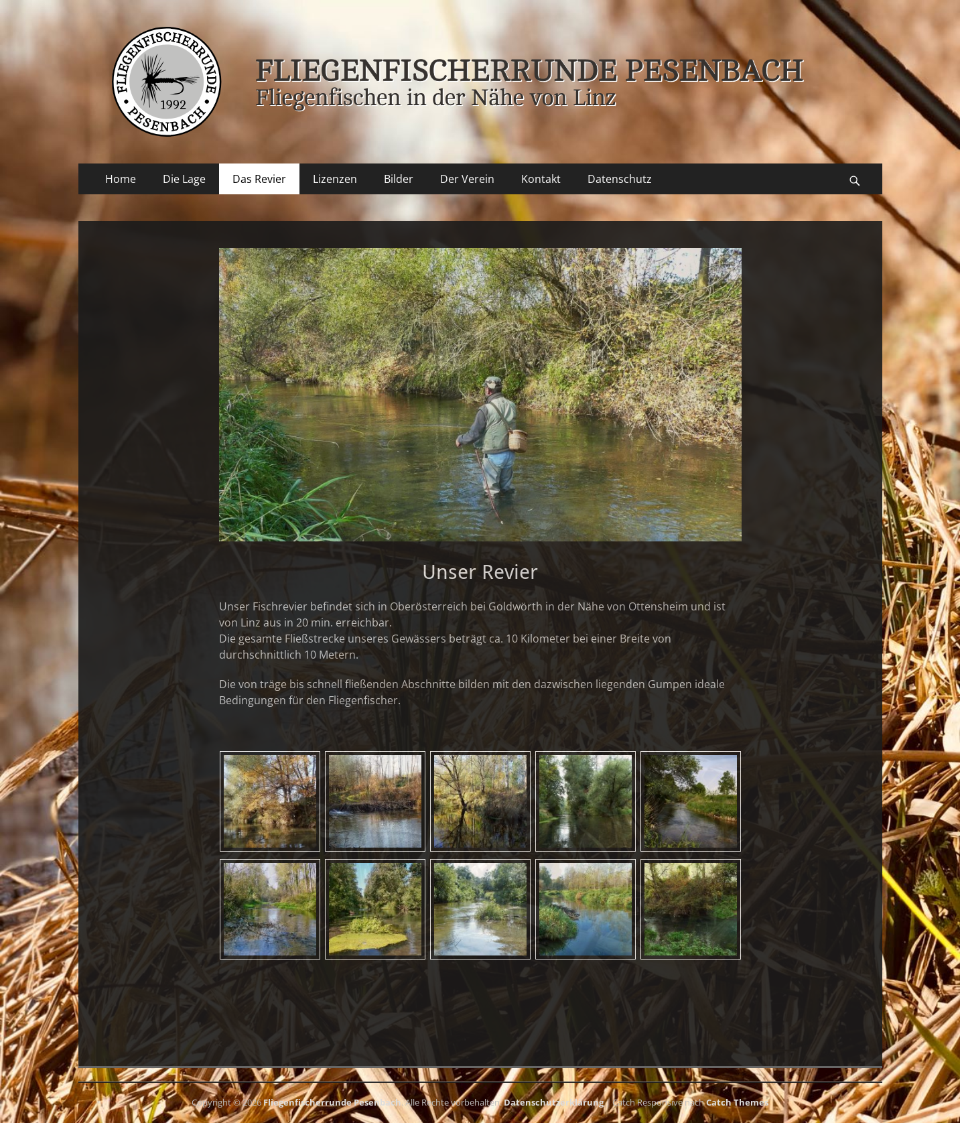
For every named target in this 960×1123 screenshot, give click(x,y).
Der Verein (467, 179)
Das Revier (259, 179)
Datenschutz (620, 179)
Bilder (398, 179)
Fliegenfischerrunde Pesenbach (332, 1102)
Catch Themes (737, 1102)
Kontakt (541, 179)
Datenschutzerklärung (554, 1102)
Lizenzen (335, 179)
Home (120, 179)
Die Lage (184, 179)
